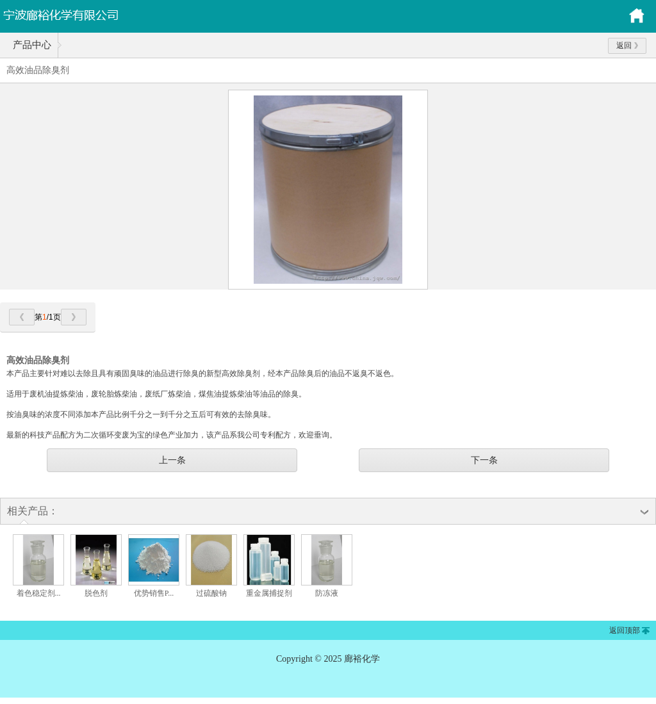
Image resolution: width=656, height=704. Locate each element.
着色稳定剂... (39, 593)
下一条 (484, 460)
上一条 (172, 460)
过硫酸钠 (211, 593)
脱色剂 (96, 593)
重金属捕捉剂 (269, 593)
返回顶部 (624, 630)
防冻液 (326, 593)
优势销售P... (154, 593)
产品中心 (32, 45)
